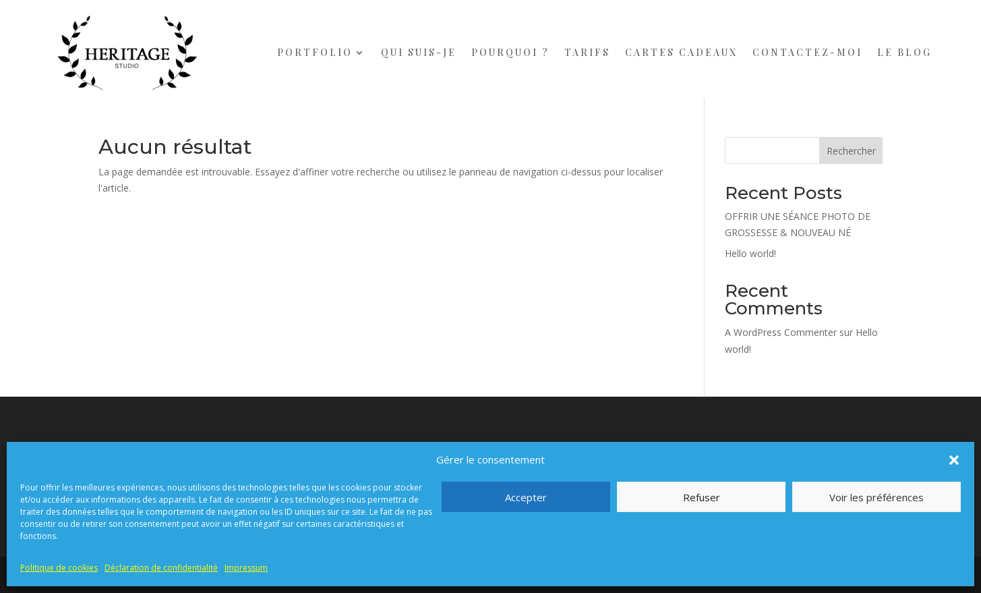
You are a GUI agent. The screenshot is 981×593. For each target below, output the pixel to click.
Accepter (526, 497)
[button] (954, 460)
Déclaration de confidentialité (161, 567)
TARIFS (587, 52)
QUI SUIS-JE (418, 52)
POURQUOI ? (510, 52)
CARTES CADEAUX (681, 52)
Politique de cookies (59, 567)
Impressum (246, 567)
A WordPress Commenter (781, 332)
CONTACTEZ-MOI (807, 52)
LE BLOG (904, 52)
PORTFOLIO (315, 52)
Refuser (701, 497)
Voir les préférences (876, 497)
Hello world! (750, 253)
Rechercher (851, 150)
